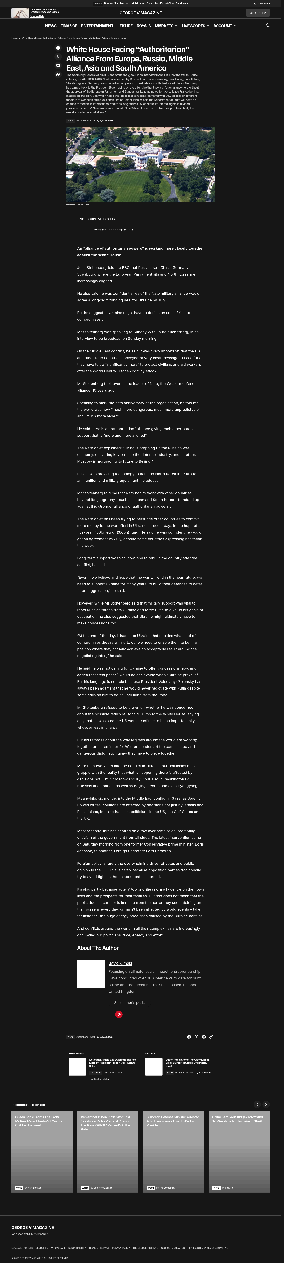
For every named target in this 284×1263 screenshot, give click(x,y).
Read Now (182, 3)
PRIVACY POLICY (121, 1248)
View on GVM (37, 16)
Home (14, 38)
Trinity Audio (114, 229)
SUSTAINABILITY (77, 1248)
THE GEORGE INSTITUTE (145, 1248)
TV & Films (100, 1073)
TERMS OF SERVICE (99, 1248)
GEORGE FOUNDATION (173, 1248)
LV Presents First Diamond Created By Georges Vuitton (44, 10)
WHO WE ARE (58, 1248)
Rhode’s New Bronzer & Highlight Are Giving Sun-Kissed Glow (139, 3)
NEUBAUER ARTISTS (22, 1248)
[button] (262, 3)
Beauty (98, 3)
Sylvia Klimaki (120, 963)
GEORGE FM (42, 1248)
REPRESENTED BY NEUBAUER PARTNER (208, 1248)
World (70, 120)
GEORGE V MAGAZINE (140, 13)
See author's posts (130, 1003)
